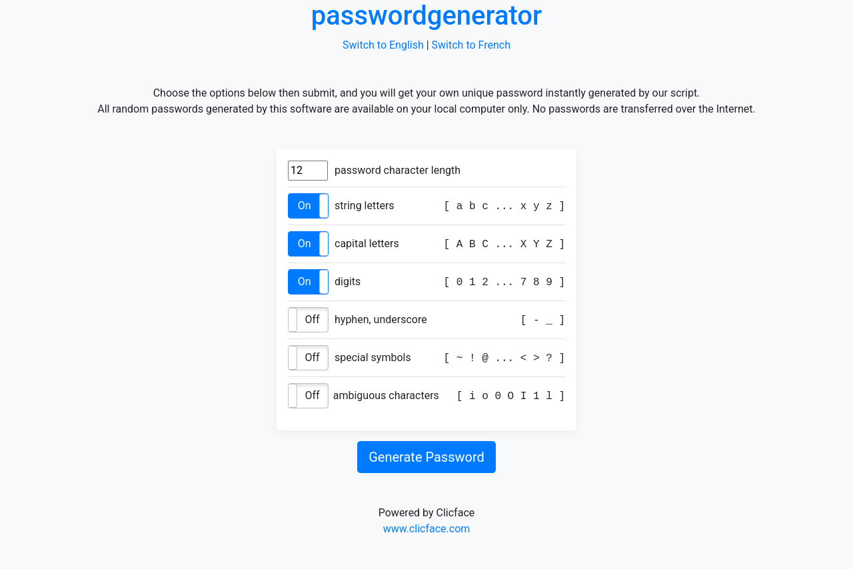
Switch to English (383, 45)
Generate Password (426, 457)
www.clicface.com (426, 528)
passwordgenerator (426, 15)
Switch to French (471, 45)
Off (312, 319)
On (304, 205)
